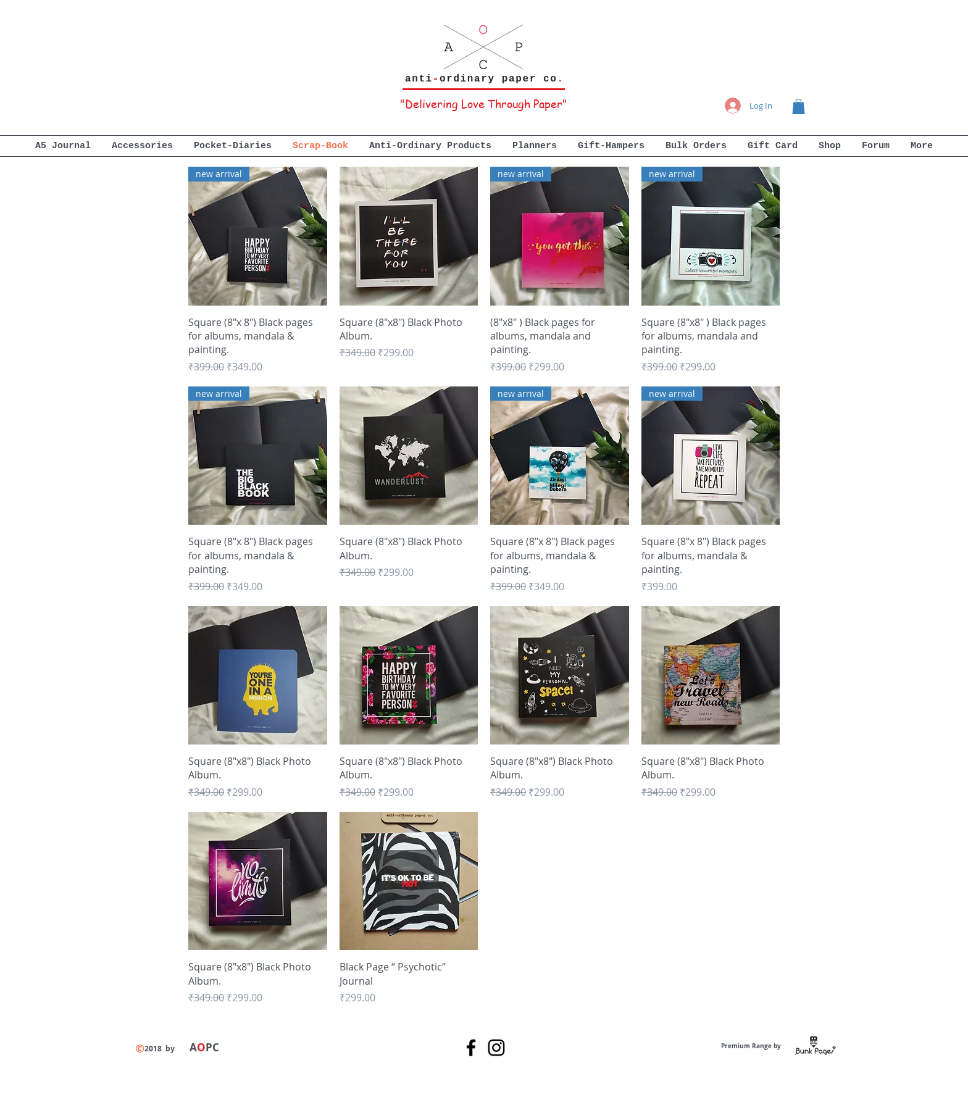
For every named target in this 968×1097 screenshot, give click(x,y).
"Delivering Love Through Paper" (483, 103)
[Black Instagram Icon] (496, 1048)
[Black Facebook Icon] (471, 1048)
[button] (798, 106)
